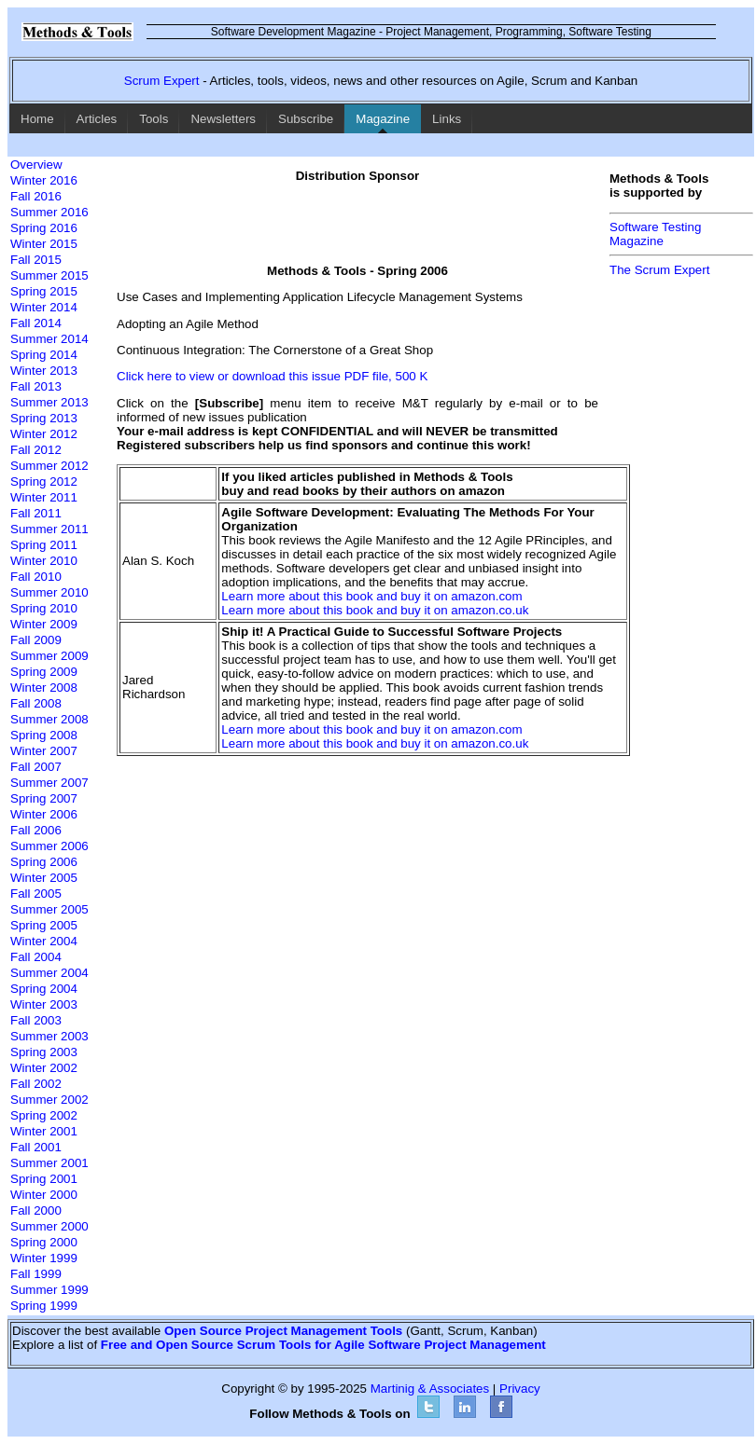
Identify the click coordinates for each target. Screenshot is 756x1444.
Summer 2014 (49, 339)
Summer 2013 (49, 402)
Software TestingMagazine (655, 234)
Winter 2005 (43, 878)
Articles (97, 119)
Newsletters (223, 119)
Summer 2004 (49, 973)
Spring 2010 (43, 608)
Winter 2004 (43, 941)
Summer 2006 (49, 846)
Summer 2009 (49, 656)
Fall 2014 (36, 323)
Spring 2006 (43, 862)
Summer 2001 (49, 1163)
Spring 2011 (43, 545)
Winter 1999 (43, 1258)
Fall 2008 (36, 703)
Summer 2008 (49, 719)
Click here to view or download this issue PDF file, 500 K (272, 376)
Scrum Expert (162, 81)
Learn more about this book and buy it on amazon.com (371, 596)
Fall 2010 (36, 577)
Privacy (519, 1389)
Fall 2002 (36, 1084)
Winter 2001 (43, 1131)
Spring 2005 (43, 925)
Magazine (383, 119)
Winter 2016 (43, 180)
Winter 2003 (43, 1004)
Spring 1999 (43, 1306)
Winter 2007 (43, 751)
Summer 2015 (49, 275)
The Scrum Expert (659, 270)
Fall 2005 (36, 894)
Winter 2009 (43, 624)
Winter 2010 (43, 561)
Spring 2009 (43, 672)
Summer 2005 (49, 909)
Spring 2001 (43, 1179)
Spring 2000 (43, 1242)
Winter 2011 (43, 497)
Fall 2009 (36, 640)
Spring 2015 (43, 291)
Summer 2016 (49, 212)
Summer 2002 (49, 1100)
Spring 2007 (43, 798)
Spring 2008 (43, 735)
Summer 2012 (49, 466)
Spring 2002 (43, 1115)
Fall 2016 (36, 196)
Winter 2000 (43, 1195)
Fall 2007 (36, 767)
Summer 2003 (49, 1036)
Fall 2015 (36, 260)
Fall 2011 (36, 513)
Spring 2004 (43, 989)
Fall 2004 (36, 957)
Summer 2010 (49, 592)
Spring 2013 (43, 418)
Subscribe (305, 119)
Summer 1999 (49, 1290)
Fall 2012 (36, 450)
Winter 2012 (43, 434)
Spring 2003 (43, 1052)
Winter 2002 (43, 1068)
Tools (153, 119)
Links (446, 119)
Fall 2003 (36, 1020)
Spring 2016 (43, 228)
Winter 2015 (43, 244)
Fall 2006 (36, 830)
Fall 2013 (36, 386)
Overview (36, 165)
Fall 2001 (36, 1147)
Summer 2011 (49, 529)
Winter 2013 (43, 371)
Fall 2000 (36, 1210)
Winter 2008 (43, 687)
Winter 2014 (43, 307)
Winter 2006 (43, 814)
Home (37, 119)
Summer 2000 (49, 1226)
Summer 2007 (49, 783)
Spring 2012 (43, 481)
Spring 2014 (43, 355)
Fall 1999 (36, 1274)
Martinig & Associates (430, 1389)
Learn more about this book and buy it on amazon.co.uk (374, 610)
